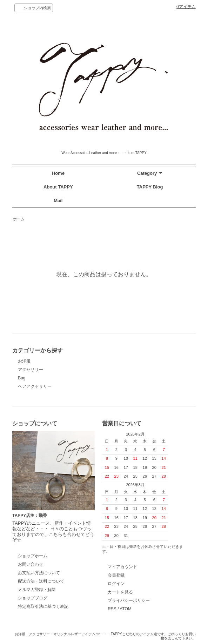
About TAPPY (58, 187)
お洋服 (24, 361)
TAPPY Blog (150, 187)
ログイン (116, 583)
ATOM (126, 608)
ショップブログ (32, 598)
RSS (112, 608)
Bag (21, 378)
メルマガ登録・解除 (37, 589)
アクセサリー (30, 369)
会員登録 (116, 575)
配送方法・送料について (41, 581)
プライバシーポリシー (129, 600)
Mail (58, 200)
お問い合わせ (30, 564)
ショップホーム (32, 555)
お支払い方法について (39, 572)
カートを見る (120, 592)
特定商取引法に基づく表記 (43, 606)
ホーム (19, 219)
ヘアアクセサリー (35, 386)
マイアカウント (122, 566)
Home (58, 173)
